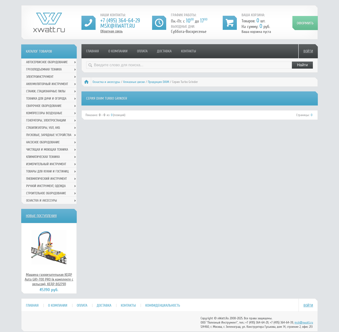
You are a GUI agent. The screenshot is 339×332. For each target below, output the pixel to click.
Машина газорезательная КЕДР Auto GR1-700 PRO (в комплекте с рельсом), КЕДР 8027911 (49, 279)
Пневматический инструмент (46, 179)
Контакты (188, 51)
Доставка (164, 51)
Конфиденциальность (162, 305)
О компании (118, 51)
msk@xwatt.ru (117, 26)
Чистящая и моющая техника (47, 150)
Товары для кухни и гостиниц (47, 171)
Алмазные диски (134, 82)
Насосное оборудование (43, 142)
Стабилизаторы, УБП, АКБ (43, 128)
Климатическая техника (43, 157)
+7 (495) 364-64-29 (120, 20)
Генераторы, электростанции (46, 120)
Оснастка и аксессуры (106, 82)
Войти (308, 51)
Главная (92, 51)
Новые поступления (41, 216)
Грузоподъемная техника (44, 69)
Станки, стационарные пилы (45, 91)
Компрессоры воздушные (44, 113)
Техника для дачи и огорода (46, 99)
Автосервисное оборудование (47, 62)
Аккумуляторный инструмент (47, 84)
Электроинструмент (39, 77)
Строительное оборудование (46, 193)
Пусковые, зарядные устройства (48, 135)
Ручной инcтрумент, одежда (46, 186)
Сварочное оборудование (43, 106)
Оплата (142, 51)
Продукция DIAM (158, 82)
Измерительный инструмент (46, 164)
